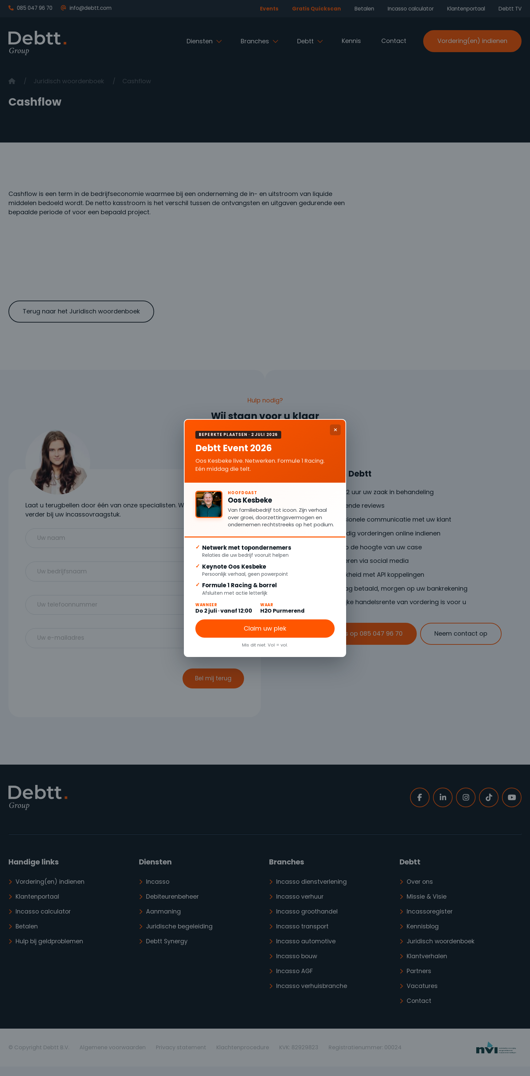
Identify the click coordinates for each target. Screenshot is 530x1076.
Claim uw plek (265, 629)
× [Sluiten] (335, 428)
